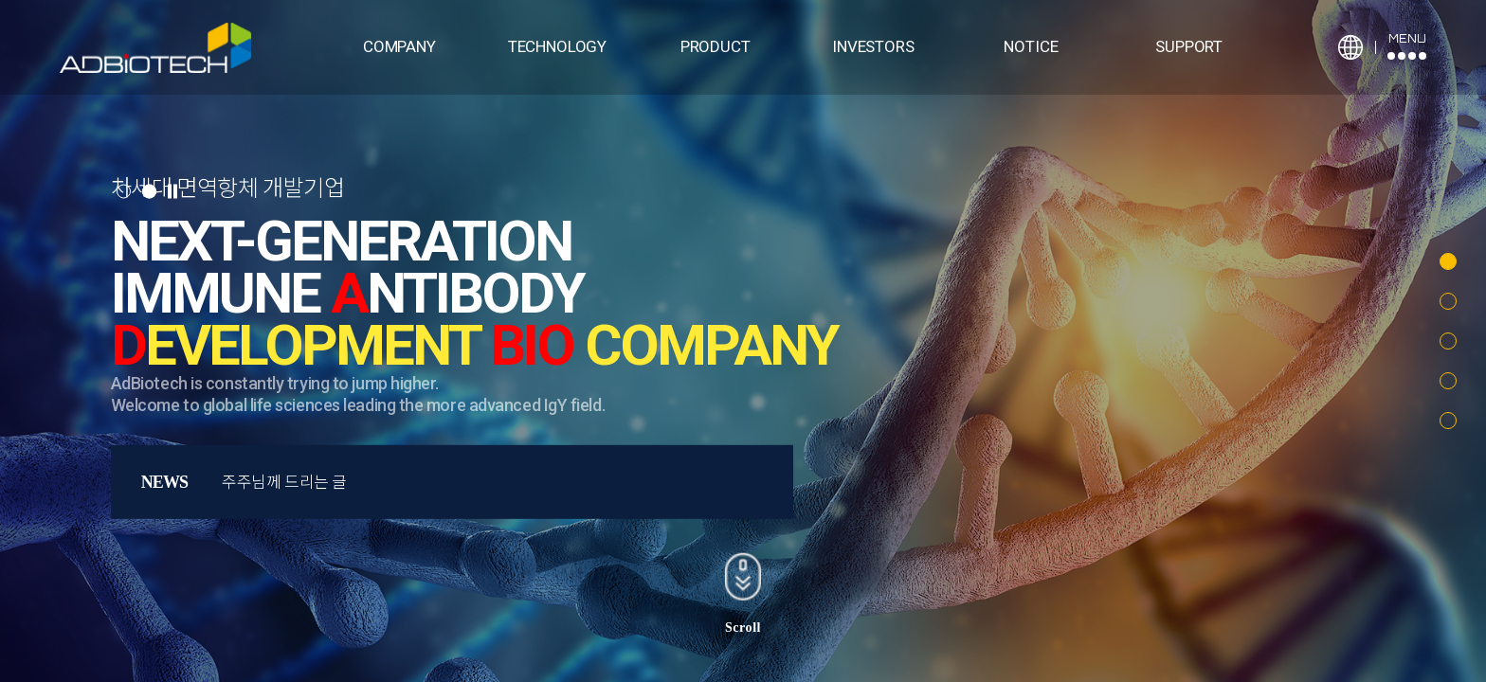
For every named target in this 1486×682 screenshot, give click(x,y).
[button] (1448, 261)
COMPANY (399, 46)
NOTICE (1031, 46)
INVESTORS (873, 46)
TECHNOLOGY (557, 46)
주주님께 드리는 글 (284, 482)
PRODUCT (715, 46)
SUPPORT (1189, 46)
